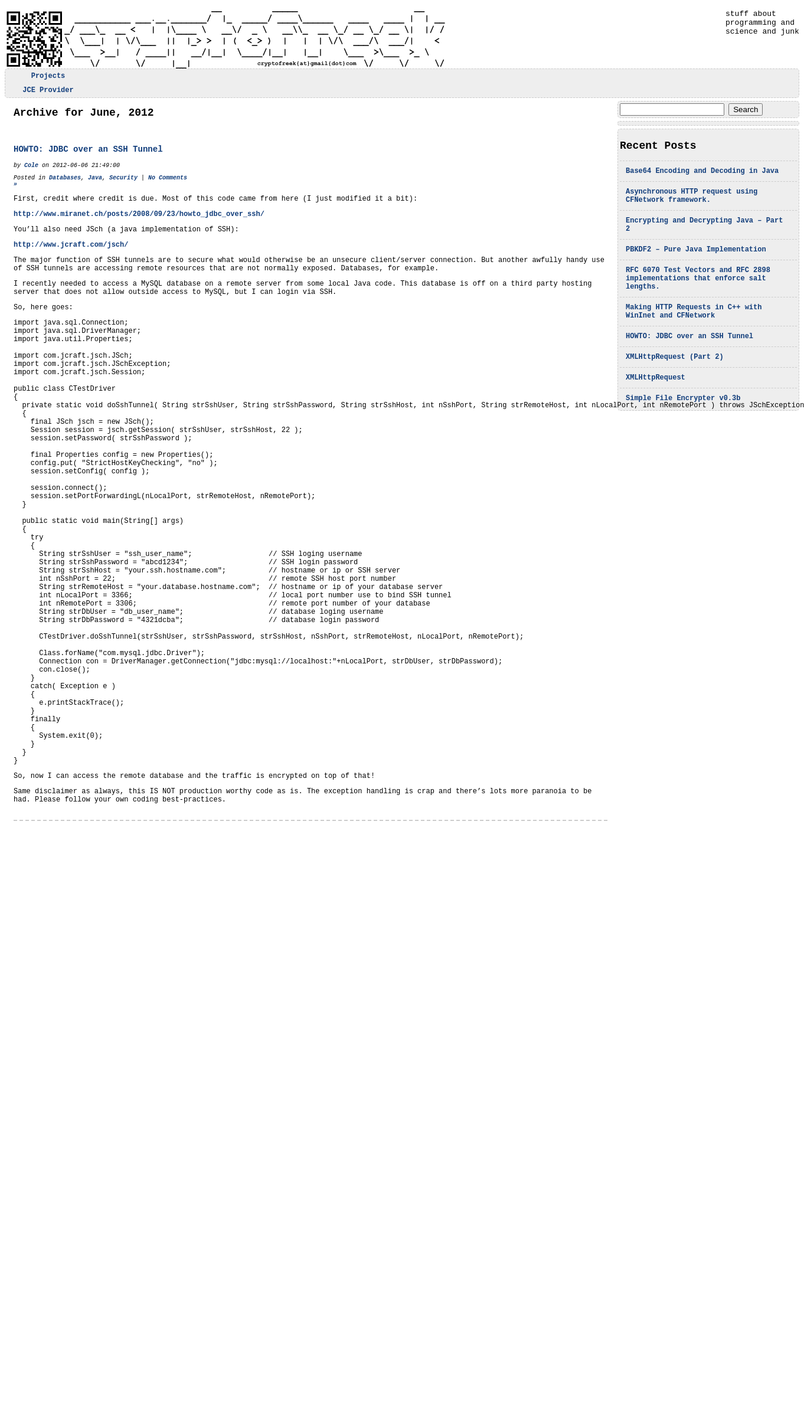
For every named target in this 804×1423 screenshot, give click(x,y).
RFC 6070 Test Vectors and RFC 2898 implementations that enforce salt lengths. (698, 298)
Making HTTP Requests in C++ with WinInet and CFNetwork (693, 335)
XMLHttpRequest (655, 408)
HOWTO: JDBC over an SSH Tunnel (689, 363)
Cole (31, 174)
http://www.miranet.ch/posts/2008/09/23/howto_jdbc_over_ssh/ (139, 230)
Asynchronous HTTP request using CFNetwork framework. (691, 205)
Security (123, 188)
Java (95, 188)
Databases (65, 188)
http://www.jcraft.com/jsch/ (71, 264)
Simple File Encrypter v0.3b (683, 430)
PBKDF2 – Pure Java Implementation (696, 265)
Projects (48, 77)
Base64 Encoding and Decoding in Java (702, 178)
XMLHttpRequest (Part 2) (675, 385)
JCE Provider (47, 93)
